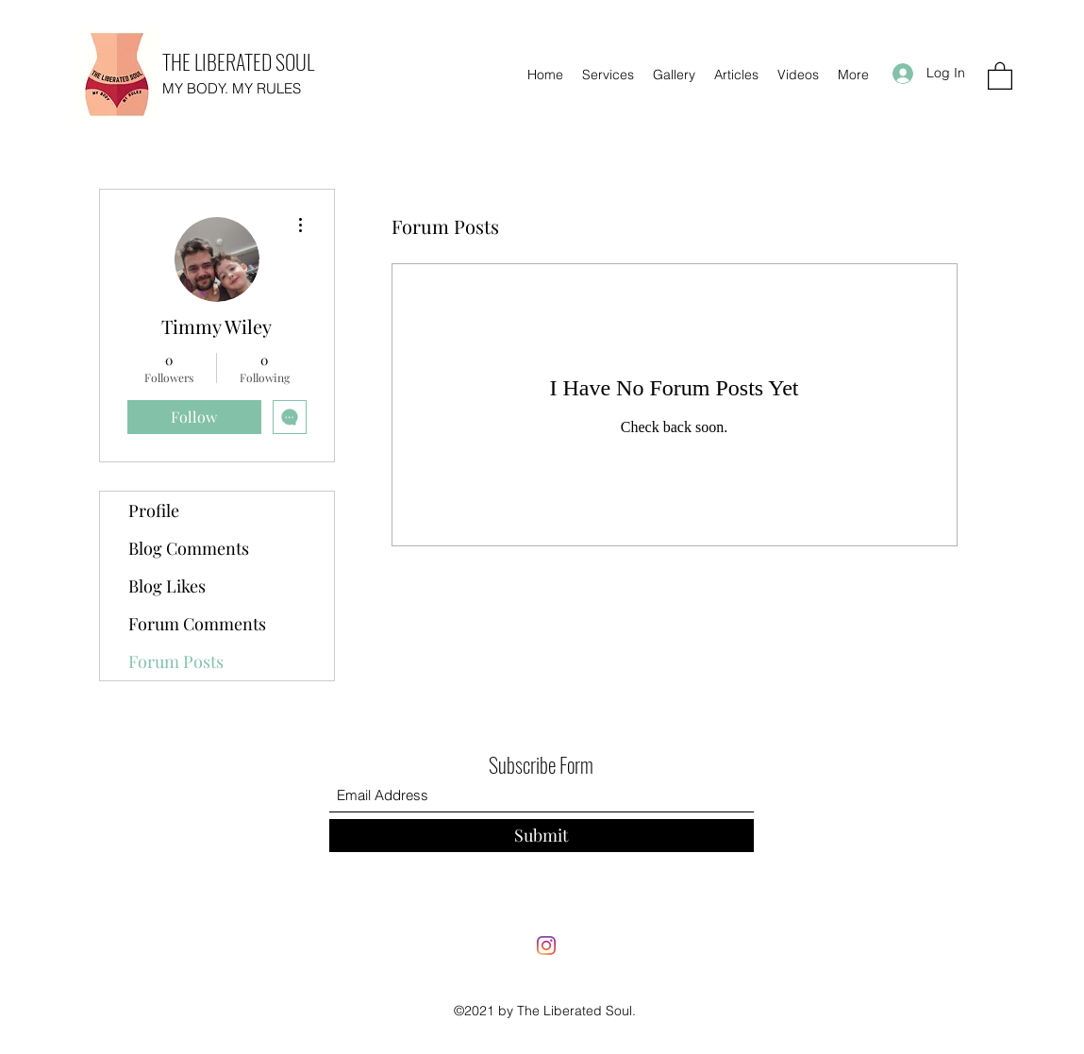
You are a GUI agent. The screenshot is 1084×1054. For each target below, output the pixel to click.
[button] (1000, 75)
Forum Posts (176, 661)
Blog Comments (188, 548)
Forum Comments (197, 623)
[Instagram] (546, 945)
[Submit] (541, 835)
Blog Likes (167, 586)
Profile (153, 510)
